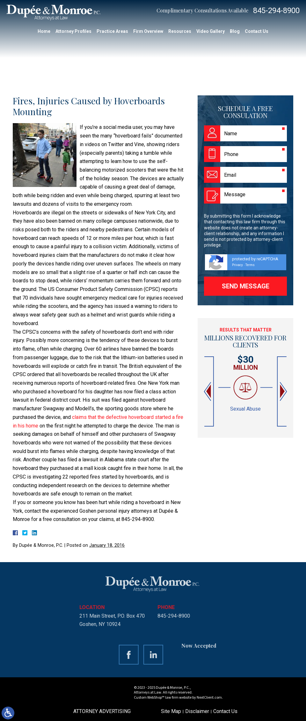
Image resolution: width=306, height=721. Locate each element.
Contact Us (256, 31)
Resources (179, 31)
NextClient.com (209, 697)
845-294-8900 (276, 10)
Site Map (171, 711)
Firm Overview (148, 31)
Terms (250, 265)
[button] (208, 391)
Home (44, 31)
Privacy (237, 265)
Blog (235, 31)
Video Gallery (210, 31)
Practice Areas (112, 31)
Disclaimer (197, 711)
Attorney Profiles (73, 31)
